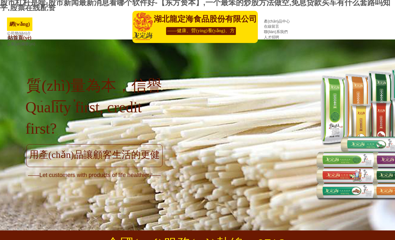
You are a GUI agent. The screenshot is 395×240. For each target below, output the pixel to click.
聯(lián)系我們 (276, 32)
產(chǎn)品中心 (277, 21)
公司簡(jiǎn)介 (19, 33)
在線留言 (271, 26)
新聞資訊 (14, 38)
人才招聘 (271, 37)
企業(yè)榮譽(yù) (21, 44)
